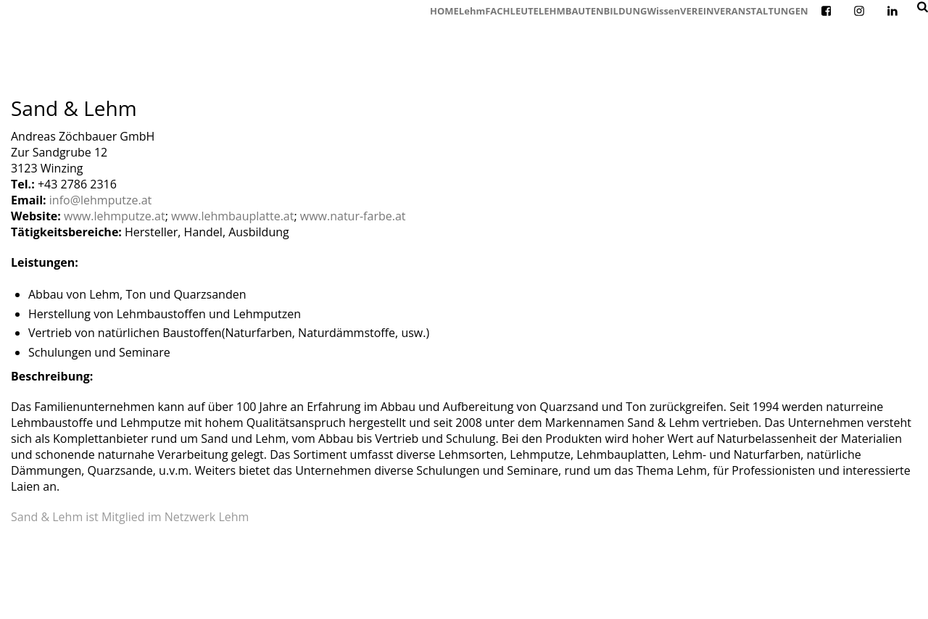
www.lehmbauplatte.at (232, 216)
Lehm (472, 10)
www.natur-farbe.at (353, 216)
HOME (444, 10)
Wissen (663, 10)
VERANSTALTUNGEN (761, 10)
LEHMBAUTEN (571, 10)
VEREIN (696, 10)
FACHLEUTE (512, 10)
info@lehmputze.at (100, 200)
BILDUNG (625, 10)
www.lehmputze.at (114, 216)
